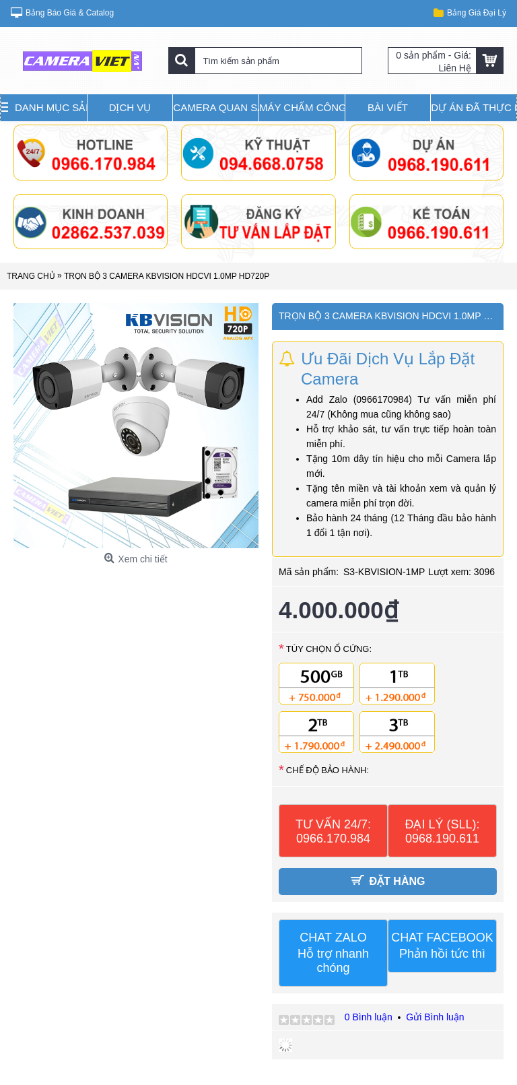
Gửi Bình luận (435, 1017)
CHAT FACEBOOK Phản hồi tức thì (442, 945)
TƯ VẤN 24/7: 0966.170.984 (333, 831)
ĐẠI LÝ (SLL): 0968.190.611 (442, 831)
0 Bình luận (368, 1017)
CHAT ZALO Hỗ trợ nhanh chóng (333, 953)
